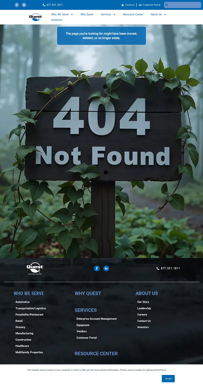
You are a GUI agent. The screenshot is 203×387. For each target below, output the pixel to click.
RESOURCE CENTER (96, 353)
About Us (158, 14)
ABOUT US (147, 293)
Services (108, 14)
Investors (57, 20)
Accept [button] (168, 378)
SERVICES (86, 310)
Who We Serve (62, 14)
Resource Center (133, 14)
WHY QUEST (88, 293)
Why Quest (87, 14)
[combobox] (182, 5)
